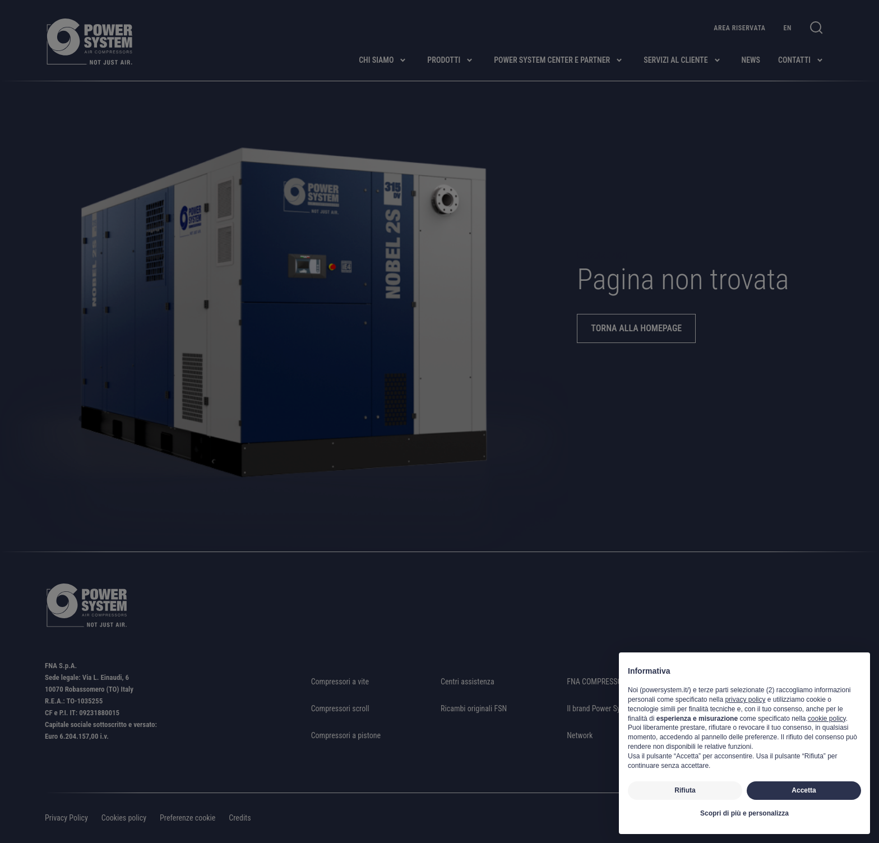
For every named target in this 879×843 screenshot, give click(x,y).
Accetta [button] (804, 790)
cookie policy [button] (827, 718)
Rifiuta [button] (684, 790)
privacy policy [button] (745, 699)
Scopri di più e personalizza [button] (744, 813)
